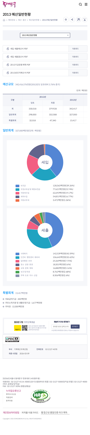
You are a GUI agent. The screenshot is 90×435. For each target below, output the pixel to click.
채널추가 (17, 329)
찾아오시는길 (11, 394)
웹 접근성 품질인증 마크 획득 (54, 412)
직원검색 (9, 397)
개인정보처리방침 (11, 412)
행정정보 (11, 20)
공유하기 (72, 19)
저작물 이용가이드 (30, 412)
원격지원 (9, 401)
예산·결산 (22, 20)
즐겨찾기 (65, 19)
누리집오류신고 (13, 390)
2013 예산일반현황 (50, 20)
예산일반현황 (34, 20)
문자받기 (75, 326)
